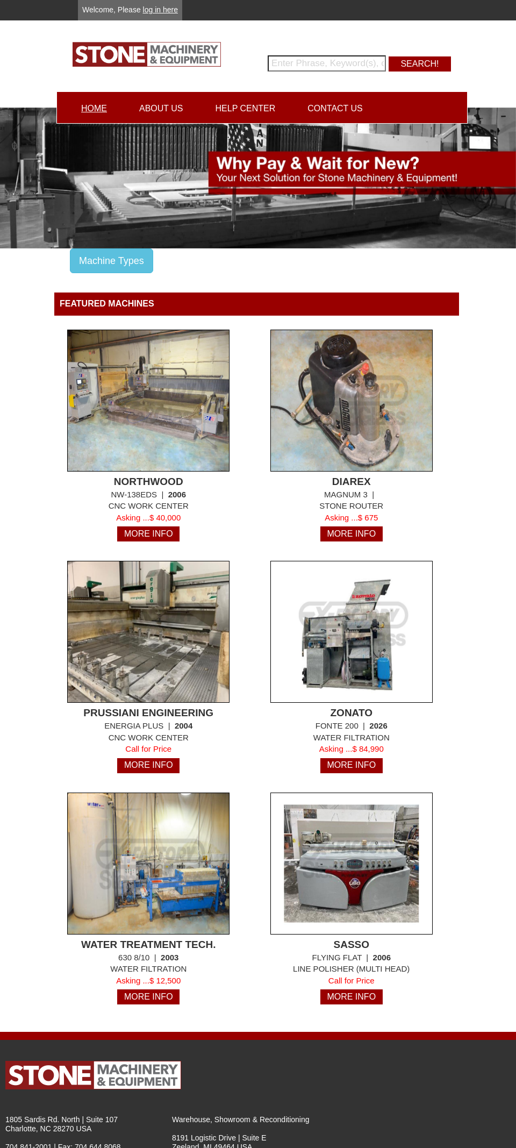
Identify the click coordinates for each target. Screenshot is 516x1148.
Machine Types (111, 260)
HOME (94, 108)
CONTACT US (335, 108)
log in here (160, 9)
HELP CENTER (246, 108)
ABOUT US (161, 108)
